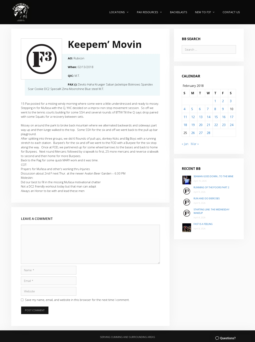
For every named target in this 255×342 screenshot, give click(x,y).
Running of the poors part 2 (211, 187)
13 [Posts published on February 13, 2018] (200, 117)
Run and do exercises (207, 198)
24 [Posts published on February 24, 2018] (231, 125)
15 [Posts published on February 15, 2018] (216, 117)
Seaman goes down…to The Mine (213, 176)
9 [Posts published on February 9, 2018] (223, 109)
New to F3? (207, 12)
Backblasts (178, 12)
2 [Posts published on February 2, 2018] (223, 101)
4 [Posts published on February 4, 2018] (184, 109)
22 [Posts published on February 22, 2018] (216, 125)
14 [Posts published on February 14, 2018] (208, 117)
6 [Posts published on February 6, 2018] (200, 109)
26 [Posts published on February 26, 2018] (193, 133)
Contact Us (231, 12)
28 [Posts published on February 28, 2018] (208, 133)
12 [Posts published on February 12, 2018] (193, 117)
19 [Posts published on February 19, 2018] (193, 125)
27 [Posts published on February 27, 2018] (200, 133)
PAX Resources (151, 12)
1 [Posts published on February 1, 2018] (215, 101)
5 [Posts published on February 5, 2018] (192, 109)
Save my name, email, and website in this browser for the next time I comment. (77, 300)
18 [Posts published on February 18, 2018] (185, 125)
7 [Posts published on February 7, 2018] (207, 109)
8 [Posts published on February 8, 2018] (215, 109)
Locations (121, 12)
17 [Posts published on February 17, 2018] (231, 117)
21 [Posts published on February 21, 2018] (208, 125)
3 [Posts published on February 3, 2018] (231, 101)
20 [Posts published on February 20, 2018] (200, 125)
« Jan (185, 144)
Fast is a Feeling (203, 224)
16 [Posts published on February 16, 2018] (224, 117)
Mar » (195, 144)
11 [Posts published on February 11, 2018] (185, 117)
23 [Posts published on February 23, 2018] (224, 125)
